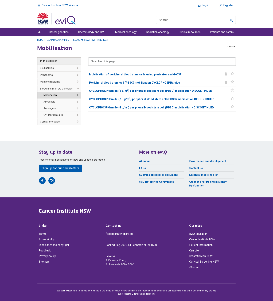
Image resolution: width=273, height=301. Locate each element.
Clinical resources (190, 32)
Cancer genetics (59, 32)
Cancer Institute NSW (202, 239)
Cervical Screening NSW (204, 261)
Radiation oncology (157, 32)
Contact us (196, 168)
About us (144, 161)
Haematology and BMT (92, 32)
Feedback (45, 250)
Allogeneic (49, 101)
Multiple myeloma (50, 81)
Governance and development (207, 161)
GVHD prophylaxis (53, 114)
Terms (42, 233)
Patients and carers (222, 32)
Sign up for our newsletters (60, 168)
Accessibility (47, 239)
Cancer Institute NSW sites (58, 5)
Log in (205, 5)
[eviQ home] (57, 18)
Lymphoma (46, 74)
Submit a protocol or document (158, 174)
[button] (232, 74)
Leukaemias (47, 68)
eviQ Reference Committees (156, 181)
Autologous (50, 108)
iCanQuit (194, 267)
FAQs (142, 168)
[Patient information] (226, 74)
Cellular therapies (50, 121)
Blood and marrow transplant (56, 88)
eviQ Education (198, 233)
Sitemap (44, 261)
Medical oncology (126, 32)
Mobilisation (50, 95)
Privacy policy (47, 256)
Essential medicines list (203, 174)
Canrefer (194, 250)
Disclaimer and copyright (54, 245)
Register (228, 5)
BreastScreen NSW (201, 256)
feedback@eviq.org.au (119, 233)
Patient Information (201, 245)
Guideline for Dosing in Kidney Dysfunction (208, 183)
